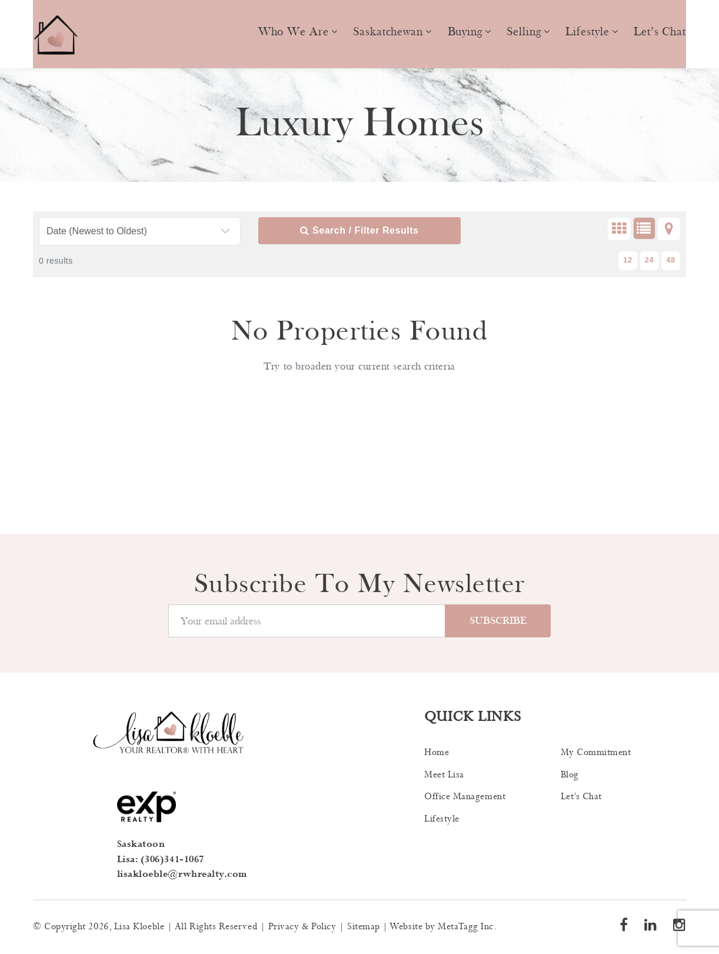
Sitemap (363, 926)
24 (649, 259)
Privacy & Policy (302, 926)
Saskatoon (141, 844)
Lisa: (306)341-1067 (160, 859)
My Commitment (596, 752)
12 (628, 259)
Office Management (464, 796)
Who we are (293, 32)
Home (436, 752)
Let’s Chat (660, 32)
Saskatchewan (388, 32)
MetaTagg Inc (465, 926)
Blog (570, 775)
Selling (524, 32)
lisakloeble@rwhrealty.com (182, 874)
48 (670, 259)
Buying (465, 32)
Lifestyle (587, 32)
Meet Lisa (444, 775)
